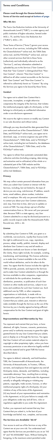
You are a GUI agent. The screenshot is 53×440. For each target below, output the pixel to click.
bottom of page (41, 16)
